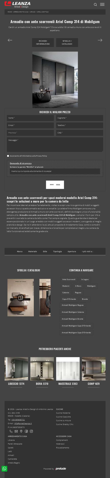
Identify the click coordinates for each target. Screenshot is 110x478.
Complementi (62, 440)
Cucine (59, 409)
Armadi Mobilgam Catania (73, 312)
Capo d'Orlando (69, 299)
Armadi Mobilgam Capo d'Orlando (76, 326)
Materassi (60, 444)
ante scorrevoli (68, 279)
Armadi (33, 12)
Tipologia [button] (57, 251)
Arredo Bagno (14, 462)
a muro (78, 286)
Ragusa (78, 292)
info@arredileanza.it (23, 423)
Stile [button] (45, 251)
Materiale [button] (32, 251)
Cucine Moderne (63, 413)
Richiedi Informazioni (43, 42)
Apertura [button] (72, 251)
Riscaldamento (62, 447)
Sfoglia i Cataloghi (67, 42)
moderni (65, 286)
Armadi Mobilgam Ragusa (73, 305)
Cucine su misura (63, 420)
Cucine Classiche (63, 416)
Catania (65, 292)
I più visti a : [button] (87, 251)
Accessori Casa (63, 436)
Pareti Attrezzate (15, 444)
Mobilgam (91, 286)
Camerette (12, 459)
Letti (10, 451)
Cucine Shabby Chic (64, 424)
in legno (85, 279)
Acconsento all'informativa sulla (28, 156)
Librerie (11, 440)
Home (10, 12)
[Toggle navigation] (102, 4)
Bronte (85, 299)
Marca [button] (19, 251)
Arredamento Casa (20, 12)
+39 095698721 (18, 419)
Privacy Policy (41, 156)
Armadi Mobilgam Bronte (72, 319)
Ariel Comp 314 (42, 12)
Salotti (10, 447)
